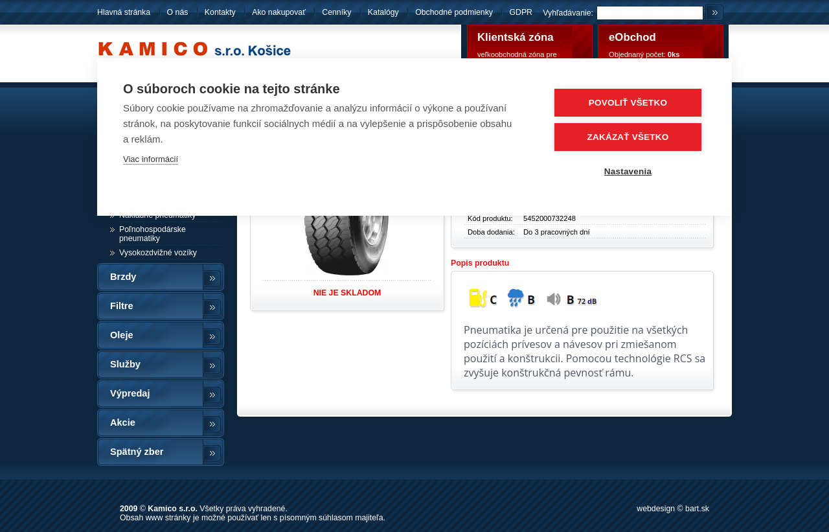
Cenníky (336, 12)
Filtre (121, 306)
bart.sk (697, 508)
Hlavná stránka (123, 12)
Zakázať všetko (628, 137)
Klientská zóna (515, 37)
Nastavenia (628, 171)
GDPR (520, 12)
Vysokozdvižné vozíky (158, 252)
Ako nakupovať (279, 12)
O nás (177, 12)
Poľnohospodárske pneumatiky (152, 234)
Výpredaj (130, 393)
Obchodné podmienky (455, 12)
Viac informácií (150, 159)
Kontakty (220, 12)
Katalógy (383, 12)
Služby (125, 364)
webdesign (656, 508)
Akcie (122, 422)
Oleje (121, 335)
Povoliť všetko (628, 103)
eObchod (632, 37)
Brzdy (123, 277)
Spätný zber (136, 451)
